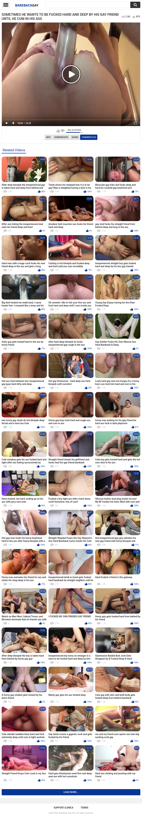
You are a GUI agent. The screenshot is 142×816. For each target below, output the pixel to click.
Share (75, 137)
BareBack (26, 5)
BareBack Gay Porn (67, 813)
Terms (84, 807)
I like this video (58, 131)
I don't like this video (62, 131)
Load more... (71, 792)
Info (48, 137)
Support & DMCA (63, 807)
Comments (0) (89, 137)
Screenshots (61, 137)
